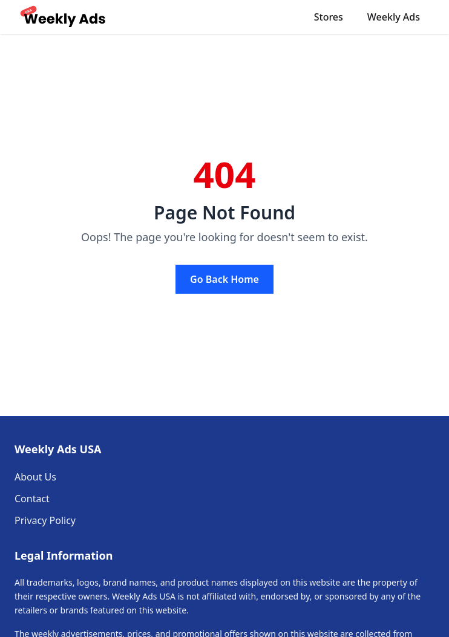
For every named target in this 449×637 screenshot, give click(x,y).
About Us (35, 476)
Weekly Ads (393, 17)
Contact (32, 498)
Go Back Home (224, 279)
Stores (328, 17)
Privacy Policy (45, 520)
